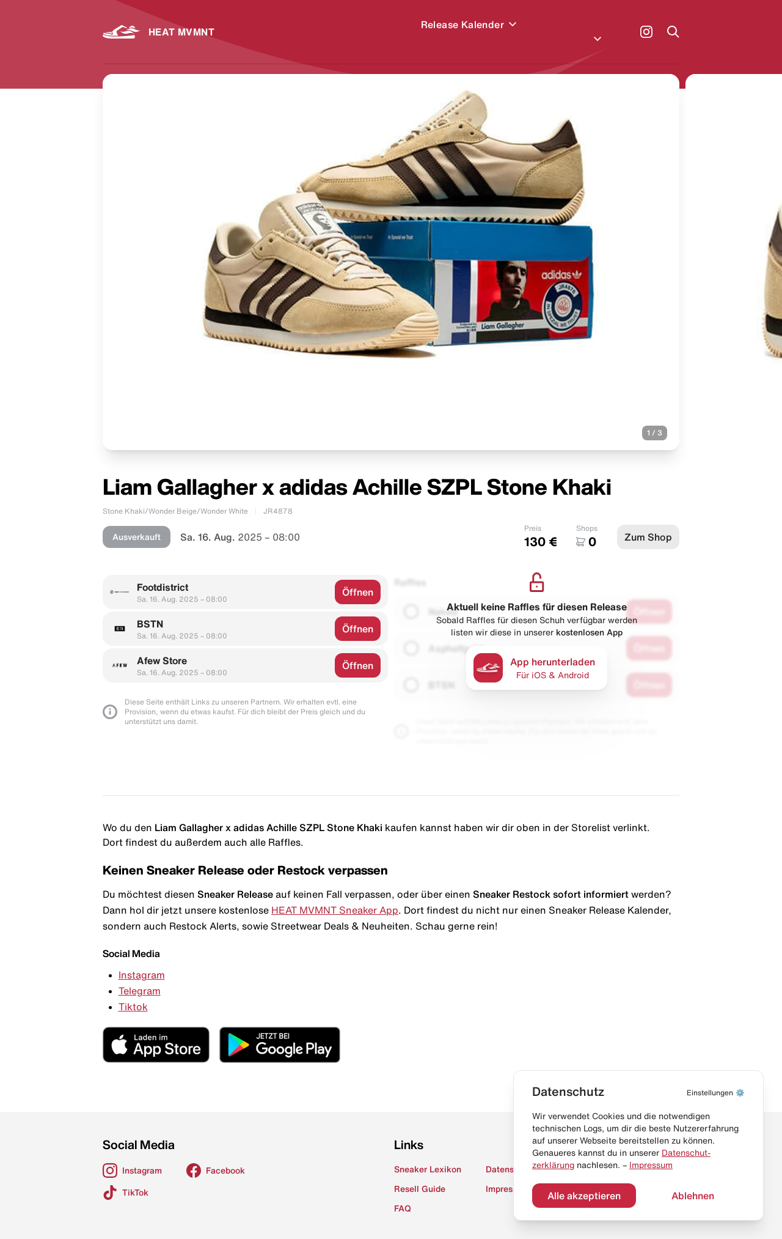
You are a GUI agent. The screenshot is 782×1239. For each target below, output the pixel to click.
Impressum (651, 1165)
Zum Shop (648, 522)
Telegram (140, 976)
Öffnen (357, 577)
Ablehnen (692, 1195)
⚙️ (716, 1093)
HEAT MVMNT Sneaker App (334, 895)
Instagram (142, 960)
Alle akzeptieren (584, 1195)
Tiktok (133, 992)
